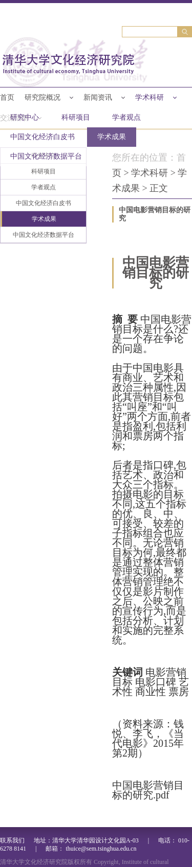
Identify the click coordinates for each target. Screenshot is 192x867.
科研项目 (75, 117)
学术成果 (111, 137)
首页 (7, 97)
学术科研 (149, 97)
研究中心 (24, 117)
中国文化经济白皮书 (42, 137)
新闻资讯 (97, 97)
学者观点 (126, 117)
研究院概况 (42, 97)
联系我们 (12, 840)
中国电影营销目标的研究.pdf (148, 790)
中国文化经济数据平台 (46, 156)
